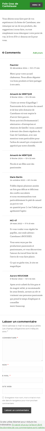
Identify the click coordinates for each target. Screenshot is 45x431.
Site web (7, 386)
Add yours (38, 53)
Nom (5, 365)
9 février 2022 (22, 279)
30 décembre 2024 (25, 68)
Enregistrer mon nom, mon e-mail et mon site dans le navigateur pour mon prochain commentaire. (21, 400)
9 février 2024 (22, 97)
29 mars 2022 (22, 223)
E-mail (6, 376)
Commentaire (10, 338)
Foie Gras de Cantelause (10, 5)
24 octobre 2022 (23, 180)
